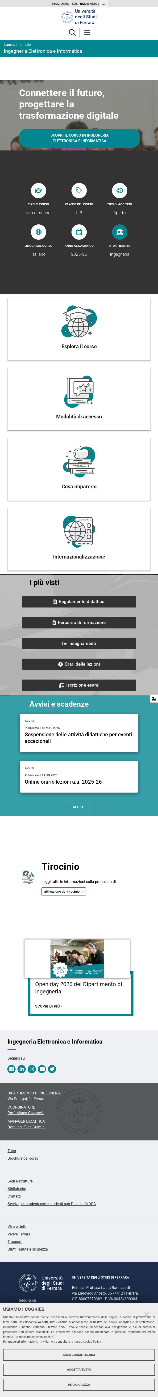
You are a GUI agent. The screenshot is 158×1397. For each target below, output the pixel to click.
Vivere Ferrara (19, 1234)
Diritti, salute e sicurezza (28, 1249)
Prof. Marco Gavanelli (26, 1113)
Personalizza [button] (79, 1384)
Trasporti (15, 1241)
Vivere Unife (17, 1226)
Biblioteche (17, 1188)
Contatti (14, 1196)
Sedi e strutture (20, 1181)
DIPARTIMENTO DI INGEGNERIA (34, 1093)
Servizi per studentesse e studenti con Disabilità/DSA (52, 1204)
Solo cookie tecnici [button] (79, 1355)
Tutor (12, 1151)
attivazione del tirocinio (62, 891)
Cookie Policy (92, 1341)
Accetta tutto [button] (79, 1369)
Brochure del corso (23, 1158)
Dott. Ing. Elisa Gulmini (27, 1127)
